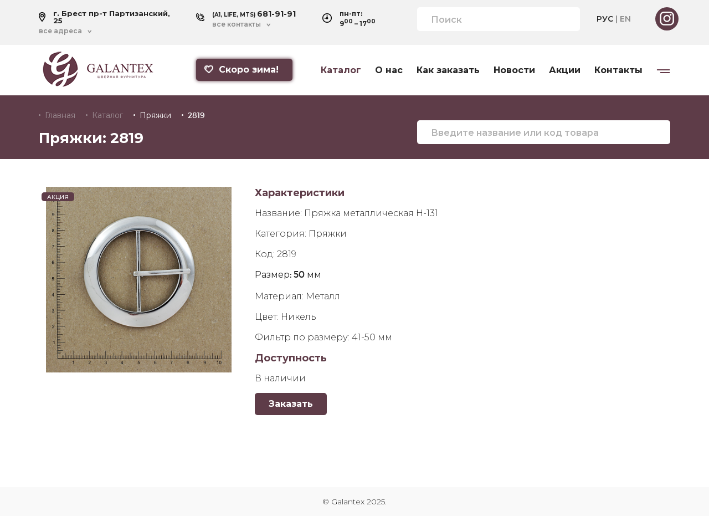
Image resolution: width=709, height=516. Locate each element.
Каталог (341, 70)
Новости (514, 70)
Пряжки (155, 115)
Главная (60, 115)
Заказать (291, 404)
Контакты (618, 70)
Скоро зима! (240, 69)
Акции (564, 70)
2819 (196, 115)
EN (625, 19)
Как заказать (448, 70)
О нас (389, 70)
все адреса (60, 31)
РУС (605, 19)
